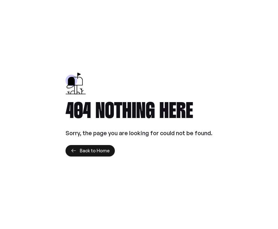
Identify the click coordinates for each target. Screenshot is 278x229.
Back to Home (90, 151)
